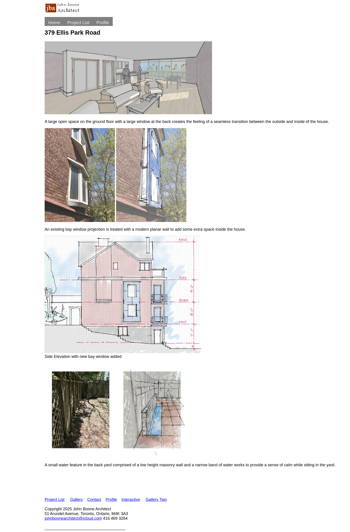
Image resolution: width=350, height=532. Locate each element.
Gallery (76, 499)
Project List (78, 22)
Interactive (130, 499)
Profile (102, 22)
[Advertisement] (126, 481)
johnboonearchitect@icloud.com (73, 518)
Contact (94, 499)
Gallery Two (156, 499)
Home (54, 22)
